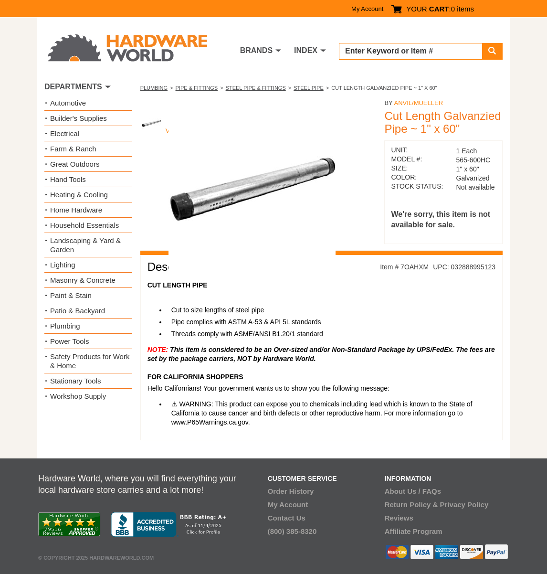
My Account (367, 8)
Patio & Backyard (77, 311)
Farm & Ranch (73, 149)
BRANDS (256, 50)
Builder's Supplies (78, 118)
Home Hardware (76, 210)
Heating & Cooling (79, 195)
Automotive (68, 103)
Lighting (62, 265)
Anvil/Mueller (418, 102)
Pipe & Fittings (197, 88)
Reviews (399, 518)
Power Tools (69, 341)
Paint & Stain (71, 295)
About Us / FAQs (413, 491)
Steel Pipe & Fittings (256, 88)
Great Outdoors (74, 164)
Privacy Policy (464, 504)
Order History (291, 491)
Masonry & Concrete (83, 280)
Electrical (64, 133)
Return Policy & (411, 504)
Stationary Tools (75, 381)
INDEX (305, 50)
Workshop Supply (78, 396)
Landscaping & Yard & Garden (85, 245)
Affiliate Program (413, 531)
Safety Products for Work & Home (89, 361)
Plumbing (154, 88)
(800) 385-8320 (292, 531)
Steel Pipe (309, 88)
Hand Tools (68, 179)
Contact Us (286, 518)
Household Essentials (84, 225)
